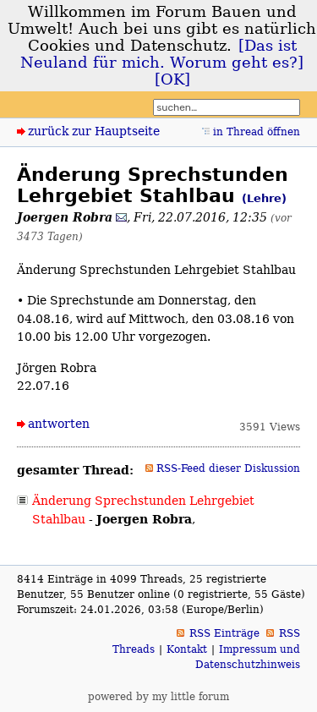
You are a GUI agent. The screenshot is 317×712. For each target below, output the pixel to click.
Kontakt (187, 649)
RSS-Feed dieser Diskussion (228, 468)
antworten (59, 423)
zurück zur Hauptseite (94, 131)
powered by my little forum (158, 697)
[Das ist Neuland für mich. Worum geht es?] (161, 54)
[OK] (172, 79)
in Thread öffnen (256, 132)
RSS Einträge (224, 633)
